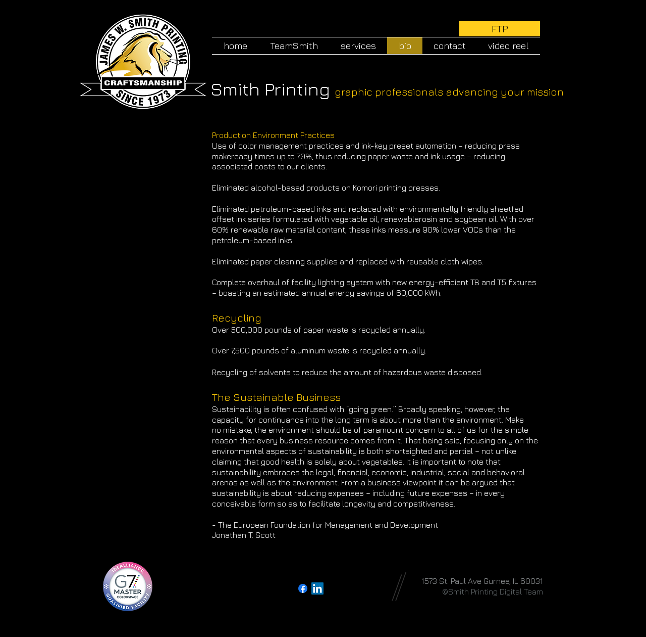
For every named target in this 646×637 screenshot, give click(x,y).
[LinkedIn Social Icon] (317, 588)
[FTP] (499, 28)
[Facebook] (303, 588)
